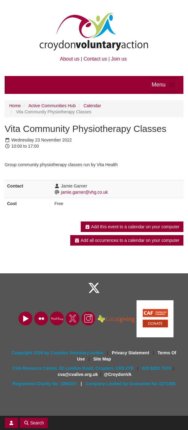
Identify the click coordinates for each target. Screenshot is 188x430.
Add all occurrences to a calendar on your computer (126, 240)
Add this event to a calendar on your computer (132, 226)
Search (34, 422)
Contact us (95, 58)
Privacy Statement (131, 352)
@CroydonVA (118, 374)
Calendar (92, 105)
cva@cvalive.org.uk (78, 374)
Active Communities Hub (52, 105)
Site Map (102, 358)
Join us (119, 58)
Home (15, 105)
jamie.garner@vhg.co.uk (84, 192)
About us (70, 58)
